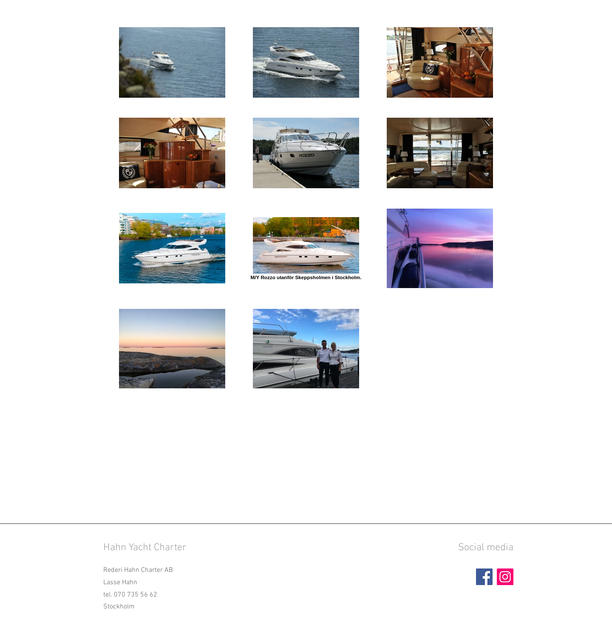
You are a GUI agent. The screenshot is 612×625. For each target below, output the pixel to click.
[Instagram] (505, 576)
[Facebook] (484, 576)
